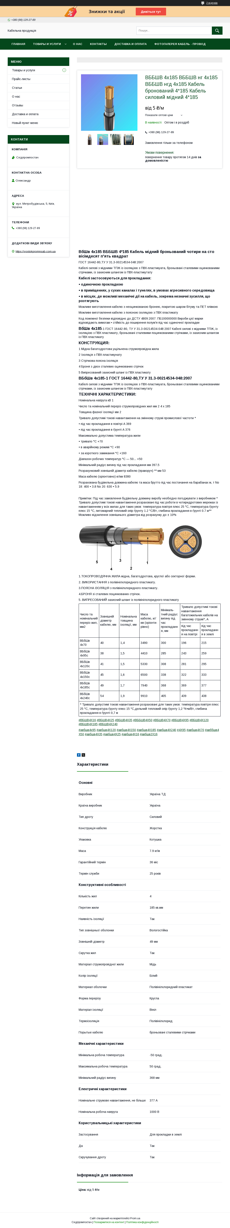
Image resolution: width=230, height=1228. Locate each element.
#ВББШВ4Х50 (142, 720)
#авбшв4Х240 (166, 730)
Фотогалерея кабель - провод (180, 44)
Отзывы (17, 105)
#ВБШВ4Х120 (199, 720)
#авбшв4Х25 (112, 734)
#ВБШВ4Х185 (88, 724)
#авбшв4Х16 (130, 734)
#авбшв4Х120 (106, 730)
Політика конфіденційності (142, 1222)
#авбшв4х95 (87, 730)
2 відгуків (212, 2)
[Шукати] (217, 31)
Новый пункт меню (25, 123)
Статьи (17, 87)
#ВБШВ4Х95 (180, 720)
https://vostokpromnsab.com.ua (36, 251)
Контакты (98, 44)
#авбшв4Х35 (93, 734)
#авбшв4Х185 (146, 730)
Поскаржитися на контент (109, 1222)
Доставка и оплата (130, 44)
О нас (77, 44)
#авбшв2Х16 (149, 734)
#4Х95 (181, 730)
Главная (18, 44)
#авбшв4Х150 (126, 730)
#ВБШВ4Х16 (87, 720)
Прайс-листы (21, 79)
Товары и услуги (47, 44)
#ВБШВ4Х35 (123, 720)
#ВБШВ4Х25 (105, 720)
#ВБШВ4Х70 (162, 720)
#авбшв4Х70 (195, 730)
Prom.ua (135, 1218)
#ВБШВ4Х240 (108, 724)
